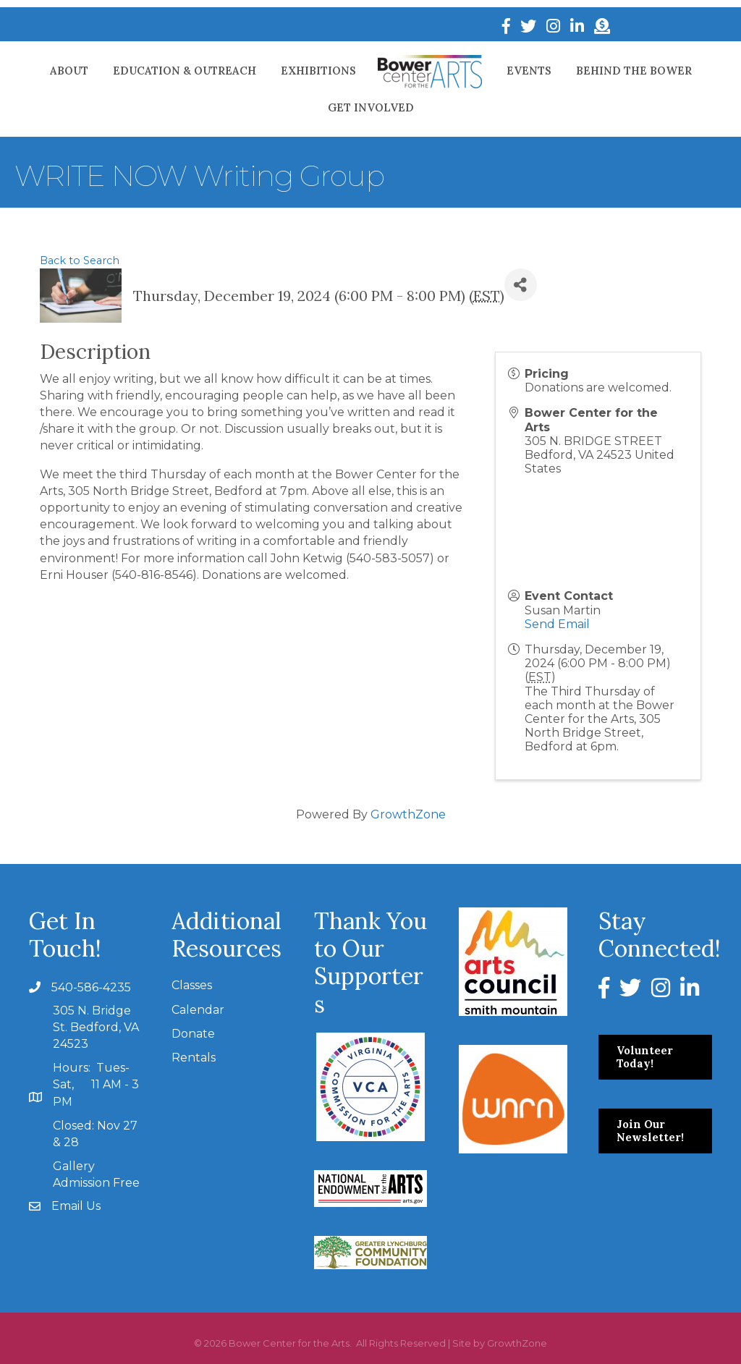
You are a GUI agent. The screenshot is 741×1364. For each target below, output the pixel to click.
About (69, 70)
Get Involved (371, 107)
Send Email (557, 624)
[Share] (520, 284)
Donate (193, 1034)
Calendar (198, 1010)
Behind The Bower (634, 70)
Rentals (194, 1057)
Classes (192, 985)
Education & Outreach (184, 70)
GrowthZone (408, 814)
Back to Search (79, 260)
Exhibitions (318, 70)
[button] (655, 1057)
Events (529, 70)
